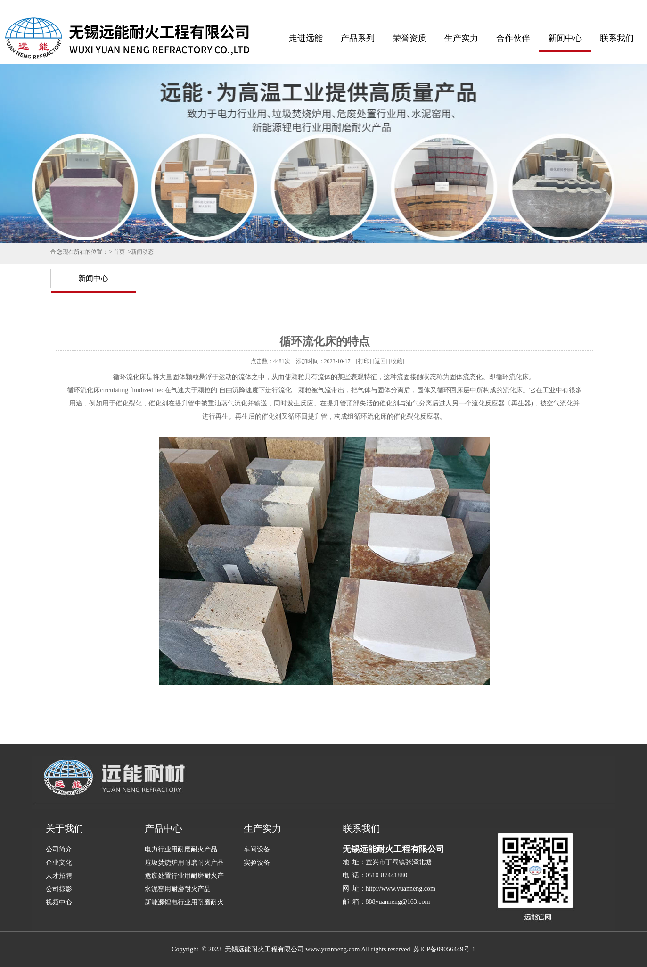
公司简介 (59, 849)
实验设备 (257, 862)
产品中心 (163, 828)
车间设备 (257, 849)
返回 (380, 361)
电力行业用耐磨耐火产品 (181, 849)
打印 (363, 361)
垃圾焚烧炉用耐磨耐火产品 (184, 862)
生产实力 (461, 38)
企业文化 (59, 862)
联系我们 (617, 38)
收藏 (396, 361)
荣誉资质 (409, 38)
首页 (119, 251)
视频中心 (59, 902)
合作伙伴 (513, 38)
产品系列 (358, 38)
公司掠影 (59, 889)
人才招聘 (59, 875)
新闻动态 (142, 251)
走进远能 (306, 38)
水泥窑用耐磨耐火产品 (178, 889)
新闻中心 (565, 38)
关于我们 (64, 828)
